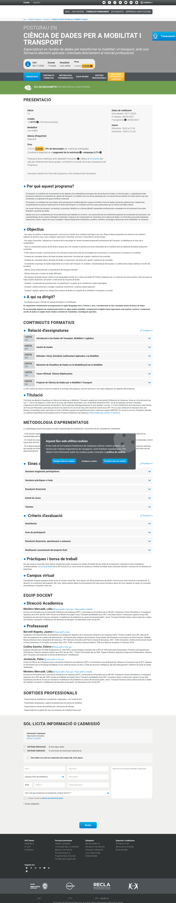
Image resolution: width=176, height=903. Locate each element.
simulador (94, 158)
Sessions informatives (63, 850)
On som (28, 847)
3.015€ (87, 66)
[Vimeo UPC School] (120, 2)
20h (26, 366)
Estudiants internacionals (95, 847)
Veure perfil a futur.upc (64, 609)
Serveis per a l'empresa (124, 847)
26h (26, 384)
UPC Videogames (102, 898)
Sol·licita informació (36, 747)
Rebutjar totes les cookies (64, 461)
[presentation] (40, 810)
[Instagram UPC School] (115, 2)
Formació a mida (122, 844)
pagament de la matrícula (67, 152)
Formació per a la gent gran (65, 859)
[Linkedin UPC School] (131, 2)
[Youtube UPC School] (126, 2)
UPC (39, 898)
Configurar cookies (89, 461)
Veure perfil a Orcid (62, 632)
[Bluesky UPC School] (104, 2)
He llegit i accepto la (34, 798)
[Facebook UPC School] (109, 2)
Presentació (29, 844)
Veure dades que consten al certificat (104, 413)
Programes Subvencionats (65, 856)
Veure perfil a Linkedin (83, 609)
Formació (46, 19)
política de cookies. (116, 452)
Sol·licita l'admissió (36, 750)
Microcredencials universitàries (67, 847)
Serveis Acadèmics (92, 844)
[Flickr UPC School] (137, 2)
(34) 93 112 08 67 (34, 738)
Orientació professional (94, 850)
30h (26, 349)
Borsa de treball (91, 856)
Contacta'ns (29, 850)
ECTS (34, 122)
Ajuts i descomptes (92, 853)
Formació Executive (62, 853)
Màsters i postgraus (35, 19)
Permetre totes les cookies (115, 461)
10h (26, 340)
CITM (70, 898)
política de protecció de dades (52, 798)
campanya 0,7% (92, 152)
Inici (67, 12)
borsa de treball (47, 566)
